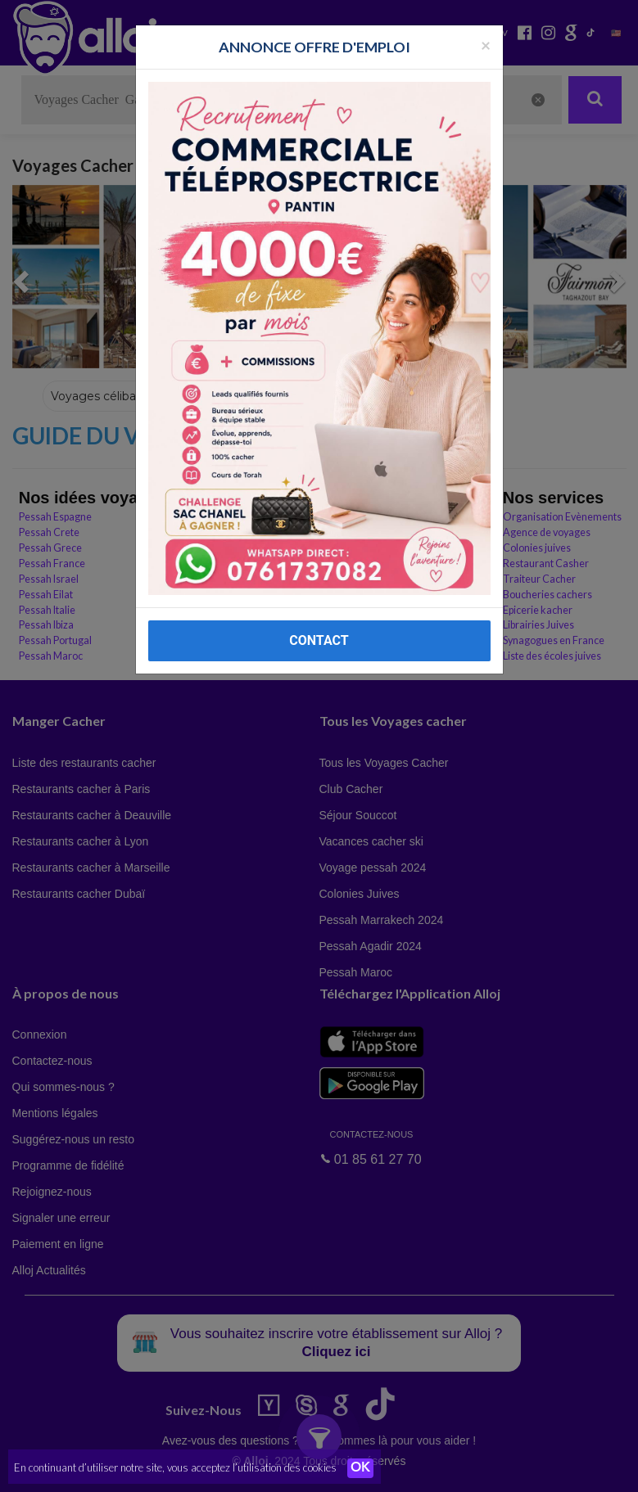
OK (360, 1468)
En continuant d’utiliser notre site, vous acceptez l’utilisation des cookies (175, 1467)
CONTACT (318, 640)
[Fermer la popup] (486, 44)
